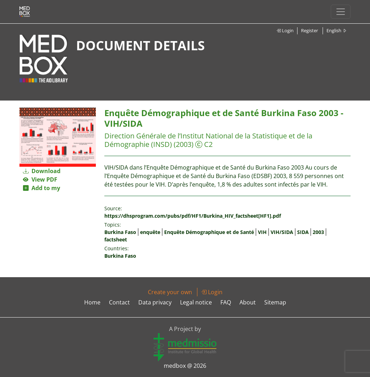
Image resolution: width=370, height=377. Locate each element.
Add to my (41, 188)
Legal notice (196, 302)
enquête (150, 232)
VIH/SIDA (282, 232)
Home (92, 302)
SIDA (303, 232)
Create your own (170, 292)
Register (309, 30)
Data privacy (155, 302)
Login (285, 30)
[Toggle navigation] (341, 12)
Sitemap (275, 302)
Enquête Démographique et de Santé (209, 232)
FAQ (225, 302)
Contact (119, 302)
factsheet (115, 239)
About (247, 302)
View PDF (40, 179)
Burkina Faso (120, 232)
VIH (262, 232)
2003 (318, 232)
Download (41, 171)
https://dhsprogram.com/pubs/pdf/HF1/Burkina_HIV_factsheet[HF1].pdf (192, 215)
